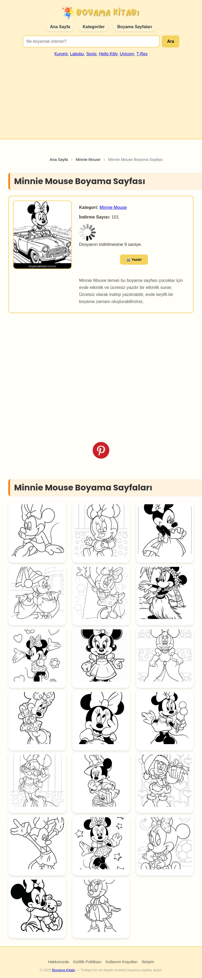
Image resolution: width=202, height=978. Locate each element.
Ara (170, 41)
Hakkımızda (58, 961)
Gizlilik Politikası (87, 961)
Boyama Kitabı (63, 970)
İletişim (148, 961)
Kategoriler (94, 27)
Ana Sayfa (60, 27)
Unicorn (127, 54)
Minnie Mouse (113, 207)
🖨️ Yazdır (134, 260)
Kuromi (61, 54)
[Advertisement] (101, 95)
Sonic (91, 54)
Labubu (77, 54)
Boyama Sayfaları (134, 27)
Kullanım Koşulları (122, 961)
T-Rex (142, 54)
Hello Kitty (108, 54)
